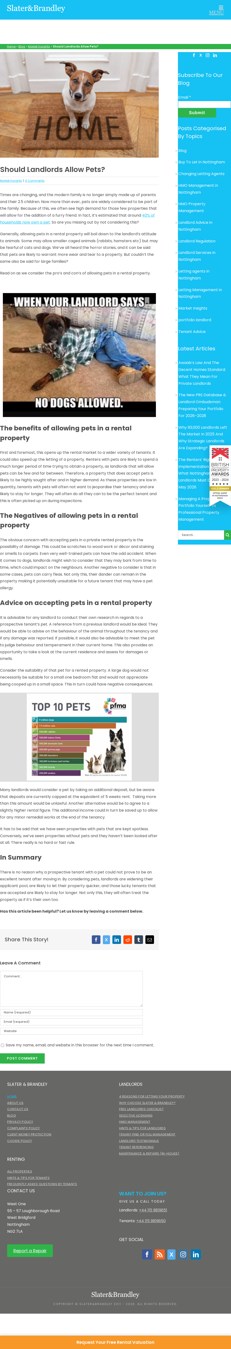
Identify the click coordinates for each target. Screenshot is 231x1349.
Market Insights (39, 46)
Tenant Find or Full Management (147, 1134)
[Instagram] (207, 55)
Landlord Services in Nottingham (196, 256)
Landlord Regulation (196, 241)
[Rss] (160, 1254)
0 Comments (34, 181)
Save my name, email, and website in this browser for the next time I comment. (80, 1045)
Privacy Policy (20, 1121)
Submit (197, 112)
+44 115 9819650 (151, 1221)
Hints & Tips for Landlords (142, 1128)
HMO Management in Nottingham (198, 189)
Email (184, 97)
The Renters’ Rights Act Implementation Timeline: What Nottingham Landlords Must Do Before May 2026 (202, 473)
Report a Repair (30, 1251)
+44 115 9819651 (153, 1210)
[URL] (71, 1031)
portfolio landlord (194, 320)
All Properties (19, 1171)
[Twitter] (200, 55)
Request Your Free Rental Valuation (115, 1342)
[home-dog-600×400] (79, 105)
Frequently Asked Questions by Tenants (42, 1184)
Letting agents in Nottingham (193, 274)
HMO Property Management (191, 207)
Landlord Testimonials (139, 1141)
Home (11, 46)
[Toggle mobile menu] (216, 10)
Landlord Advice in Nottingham (195, 226)
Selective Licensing (136, 1115)
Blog (21, 46)
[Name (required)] (71, 1012)
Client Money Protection (29, 1134)
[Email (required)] (71, 1021)
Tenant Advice (192, 331)
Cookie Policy (19, 1141)
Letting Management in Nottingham (200, 293)
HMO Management (134, 1121)
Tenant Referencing (136, 1147)
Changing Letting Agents (201, 174)
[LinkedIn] (215, 55)
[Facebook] (194, 55)
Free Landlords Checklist (141, 1109)
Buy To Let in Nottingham (201, 162)
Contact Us (17, 1109)
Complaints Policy (23, 1128)
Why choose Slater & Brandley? (147, 1103)
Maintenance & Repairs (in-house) (149, 1153)
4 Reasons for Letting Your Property (152, 1096)
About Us (15, 1103)
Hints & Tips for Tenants (28, 1178)
